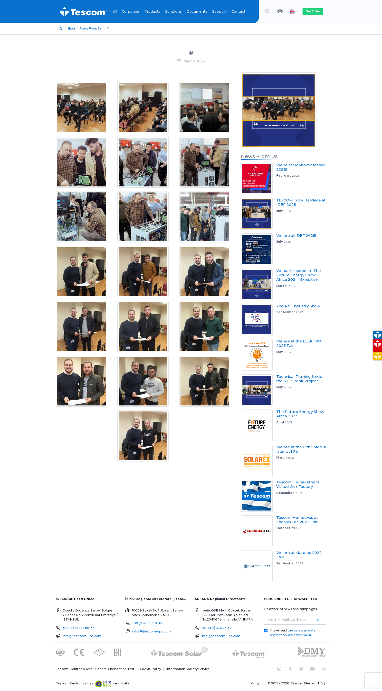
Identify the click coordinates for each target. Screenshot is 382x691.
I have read (292, 633)
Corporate (130, 11)
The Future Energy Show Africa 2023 (300, 413)
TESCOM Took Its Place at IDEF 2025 (300, 202)
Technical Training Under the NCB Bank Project (300, 378)
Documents (197, 11)
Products (152, 11)
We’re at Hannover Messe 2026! (300, 167)
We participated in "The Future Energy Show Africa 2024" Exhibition (298, 275)
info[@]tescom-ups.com (82, 636)
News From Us (91, 28)
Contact (238, 11)
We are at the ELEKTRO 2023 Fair (298, 343)
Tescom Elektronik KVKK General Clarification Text (95, 669)
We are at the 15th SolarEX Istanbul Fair (301, 449)
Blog (71, 28)
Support (219, 11)
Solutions (173, 11)
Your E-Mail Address (287, 619)
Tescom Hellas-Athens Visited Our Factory (298, 484)
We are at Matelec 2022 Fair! (299, 554)
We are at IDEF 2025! (296, 235)
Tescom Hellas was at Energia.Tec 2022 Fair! (297, 519)
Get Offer (313, 11)
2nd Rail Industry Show (298, 306)
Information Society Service (188, 669)
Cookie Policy (150, 669)
